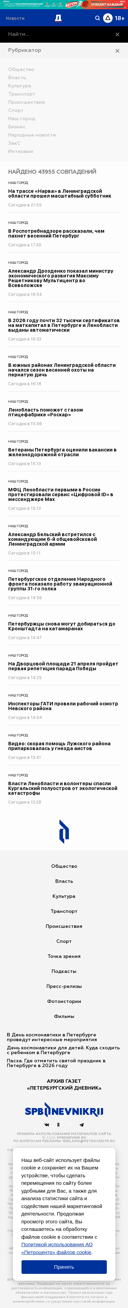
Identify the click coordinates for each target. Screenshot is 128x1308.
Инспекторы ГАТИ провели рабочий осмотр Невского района (63, 706)
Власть (64, 881)
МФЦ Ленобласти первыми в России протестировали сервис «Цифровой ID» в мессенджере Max (60, 494)
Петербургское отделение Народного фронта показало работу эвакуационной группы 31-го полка (60, 583)
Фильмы (64, 1016)
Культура (64, 896)
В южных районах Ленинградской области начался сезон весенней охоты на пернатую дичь (62, 369)
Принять (64, 1267)
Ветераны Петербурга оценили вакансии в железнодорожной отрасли (62, 452)
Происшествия (64, 926)
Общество (64, 866)
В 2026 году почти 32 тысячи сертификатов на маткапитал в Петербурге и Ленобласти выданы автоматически (64, 325)
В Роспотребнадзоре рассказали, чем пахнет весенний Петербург (56, 233)
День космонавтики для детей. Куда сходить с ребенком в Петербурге (63, 1050)
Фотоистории (64, 1001)
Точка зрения (64, 956)
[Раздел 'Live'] (16, 18)
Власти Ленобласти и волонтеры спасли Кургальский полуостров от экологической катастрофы (62, 788)
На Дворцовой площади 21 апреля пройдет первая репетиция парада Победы (63, 666)
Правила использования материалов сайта (64, 1134)
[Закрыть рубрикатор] (117, 50)
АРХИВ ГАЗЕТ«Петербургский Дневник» (64, 1085)
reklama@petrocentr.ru (89, 1141)
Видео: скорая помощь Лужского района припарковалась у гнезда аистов (59, 746)
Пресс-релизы (64, 986)
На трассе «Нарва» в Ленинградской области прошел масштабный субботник (59, 193)
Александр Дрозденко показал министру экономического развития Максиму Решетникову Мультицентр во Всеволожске (60, 278)
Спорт (64, 941)
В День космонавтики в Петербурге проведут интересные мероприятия (52, 1037)
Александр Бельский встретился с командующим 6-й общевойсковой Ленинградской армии (52, 539)
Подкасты (64, 971)
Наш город (18, 183)
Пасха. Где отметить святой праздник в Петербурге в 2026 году (56, 1063)
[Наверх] (64, 1109)
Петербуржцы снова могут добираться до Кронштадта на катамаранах (61, 626)
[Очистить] (117, 34)
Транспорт (64, 911)
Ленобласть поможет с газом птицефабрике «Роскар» (45, 412)
